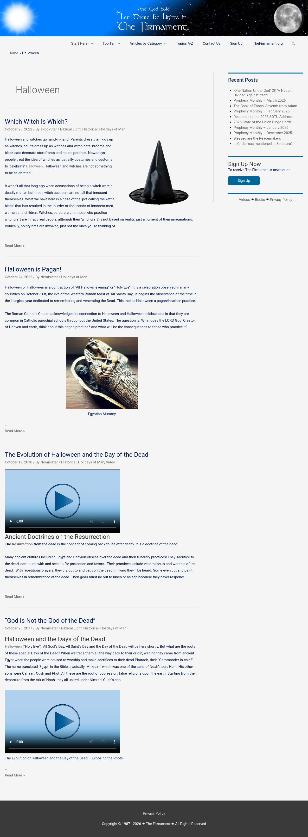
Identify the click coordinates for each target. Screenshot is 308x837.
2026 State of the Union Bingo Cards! (263, 122)
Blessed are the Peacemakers (257, 138)
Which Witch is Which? (36, 121)
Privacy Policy (281, 199)
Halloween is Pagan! (33, 269)
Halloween (34, 166)
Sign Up (244, 180)
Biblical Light (70, 129)
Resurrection (22, 544)
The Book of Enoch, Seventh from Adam (265, 106)
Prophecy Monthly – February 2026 (262, 111)
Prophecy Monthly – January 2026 (261, 127)
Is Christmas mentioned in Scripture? (263, 144)
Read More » (15, 246)
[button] (293, 43)
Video (110, 462)
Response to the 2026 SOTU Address (263, 117)
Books (260, 199)
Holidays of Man (112, 129)
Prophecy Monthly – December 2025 (263, 133)
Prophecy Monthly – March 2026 (260, 100)
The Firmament (158, 824)
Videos (244, 199)
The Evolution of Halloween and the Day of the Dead (76, 454)
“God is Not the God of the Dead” (50, 620)
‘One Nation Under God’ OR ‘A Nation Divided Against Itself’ (263, 92)
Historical (90, 129)
